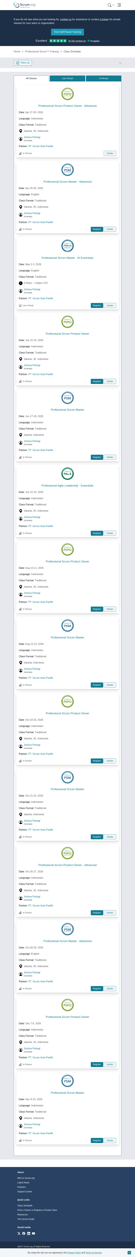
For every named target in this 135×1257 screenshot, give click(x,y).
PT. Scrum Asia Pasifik (40, 146)
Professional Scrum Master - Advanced (67, 181)
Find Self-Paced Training (67, 32)
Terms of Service (94, 1252)
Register (97, 229)
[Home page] (24, 5)
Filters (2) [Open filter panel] (23, 63)
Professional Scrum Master (67, 409)
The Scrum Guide (25, 1219)
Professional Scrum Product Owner (67, 333)
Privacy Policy (74, 1252)
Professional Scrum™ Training (42, 51)
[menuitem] (111, 5)
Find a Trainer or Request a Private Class (37, 1210)
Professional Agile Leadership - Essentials (67, 485)
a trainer (104, 19)
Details (110, 153)
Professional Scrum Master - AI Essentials (67, 257)
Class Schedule (24, 1205)
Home (17, 51)
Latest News (23, 1182)
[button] (76, 63)
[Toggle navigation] (119, 5)
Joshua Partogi (32, 137)
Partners (21, 1187)
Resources (22, 1214)
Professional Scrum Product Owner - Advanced (67, 105)
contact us (65, 19)
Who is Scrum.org (26, 1178)
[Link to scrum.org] (18, 1233)
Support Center (24, 1191)
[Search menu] (111, 5)
